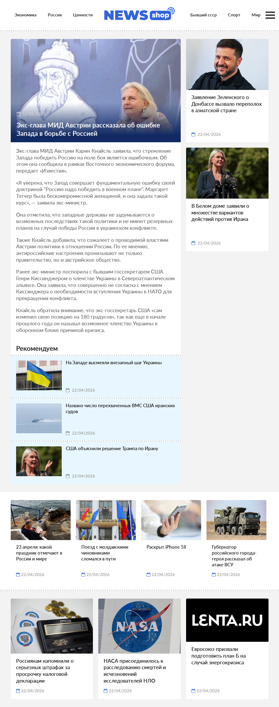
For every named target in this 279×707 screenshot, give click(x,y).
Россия (55, 14)
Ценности (83, 14)
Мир (256, 14)
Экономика (26, 14)
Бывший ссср (203, 14)
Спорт (234, 14)
